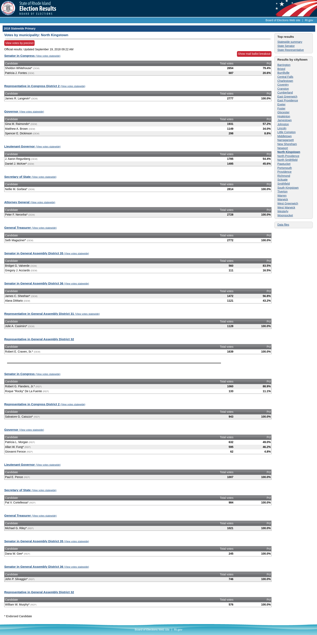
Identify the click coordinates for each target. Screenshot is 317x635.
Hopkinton (283, 116)
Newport (282, 148)
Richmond (283, 175)
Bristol (281, 69)
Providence (284, 171)
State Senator (286, 45)
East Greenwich (287, 96)
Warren (281, 195)
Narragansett (285, 140)
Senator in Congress (32, 55)
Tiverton (282, 191)
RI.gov (309, 20)
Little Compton (286, 132)
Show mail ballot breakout (254, 53)
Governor (24, 111)
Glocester (283, 112)
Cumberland (285, 92)
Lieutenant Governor (32, 146)
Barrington (284, 64)
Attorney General (29, 202)
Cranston (283, 88)
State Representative (290, 50)
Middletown (284, 136)
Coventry (283, 84)
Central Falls (285, 76)
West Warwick (286, 207)
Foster (281, 108)
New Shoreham (287, 144)
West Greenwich (287, 203)
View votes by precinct (19, 43)
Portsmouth (284, 168)
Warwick (282, 199)
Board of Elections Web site (283, 20)
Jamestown (284, 120)
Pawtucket (284, 163)
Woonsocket (285, 215)
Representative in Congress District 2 (44, 86)
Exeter (281, 104)
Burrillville (283, 72)
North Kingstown (288, 152)
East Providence (287, 100)
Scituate (282, 179)
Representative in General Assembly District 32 (39, 339)
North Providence (288, 156)
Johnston (283, 124)
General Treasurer (30, 227)
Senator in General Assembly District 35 (46, 253)
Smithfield (283, 183)
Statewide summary (289, 41)
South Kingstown (288, 187)
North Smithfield (287, 159)
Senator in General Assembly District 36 (46, 283)
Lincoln (281, 128)
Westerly (282, 211)
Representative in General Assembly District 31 (52, 313)
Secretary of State (30, 176)
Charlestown (285, 80)
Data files (283, 224)
